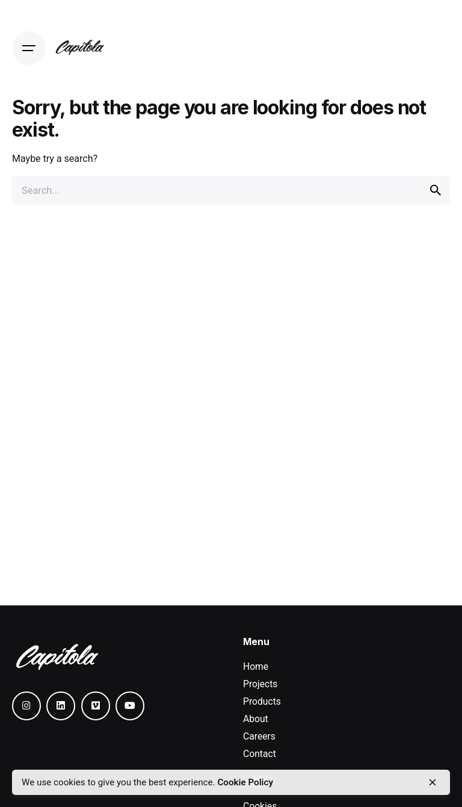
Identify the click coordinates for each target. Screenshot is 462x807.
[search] (435, 190)
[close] (432, 782)
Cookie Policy (245, 782)
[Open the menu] (29, 48)
